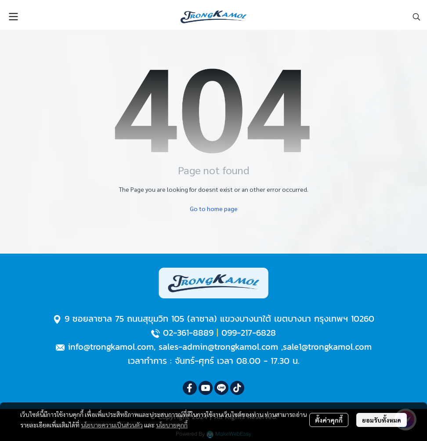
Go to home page (214, 208)
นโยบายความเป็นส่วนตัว (112, 425)
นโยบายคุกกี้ (172, 425)
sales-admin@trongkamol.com (218, 346)
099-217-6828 (248, 332)
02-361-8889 (188, 332)
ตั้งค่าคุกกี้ (329, 420)
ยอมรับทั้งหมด (381, 420)
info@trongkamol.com (111, 346)
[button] (416, 17)
